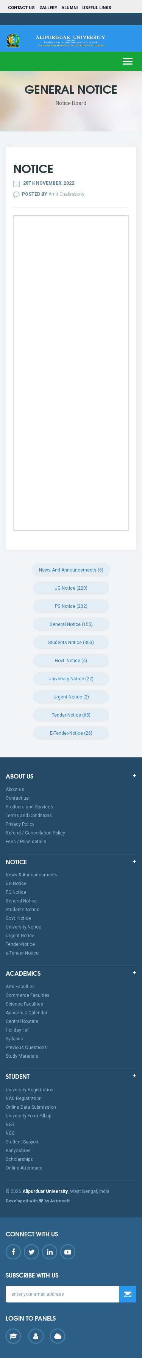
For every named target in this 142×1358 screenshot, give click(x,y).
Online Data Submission (31, 1107)
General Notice (21, 901)
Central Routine (22, 1021)
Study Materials (22, 1056)
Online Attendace (24, 1168)
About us (15, 789)
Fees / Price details (26, 841)
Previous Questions (26, 1047)
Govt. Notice (18, 918)
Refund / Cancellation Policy (35, 833)
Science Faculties (24, 1004)
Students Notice (22, 909)
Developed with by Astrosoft (38, 1201)
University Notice (23, 927)
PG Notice (16, 892)
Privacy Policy (20, 824)
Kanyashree (18, 1150)
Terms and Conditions (29, 815)
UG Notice (16, 883)
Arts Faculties (20, 986)
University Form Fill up (28, 1116)
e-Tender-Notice (22, 953)
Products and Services (29, 807)
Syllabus (14, 1038)
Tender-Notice (20, 944)
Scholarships (19, 1159)
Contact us (21, 7)
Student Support (22, 1142)
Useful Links (97, 7)
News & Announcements (32, 875)
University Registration (29, 1089)
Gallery (48, 7)
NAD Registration (24, 1098)
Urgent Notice (20, 935)
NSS (10, 1124)
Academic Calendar (26, 1012)
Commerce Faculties (28, 995)
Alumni (70, 7)
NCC (10, 1133)
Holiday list (17, 1030)
